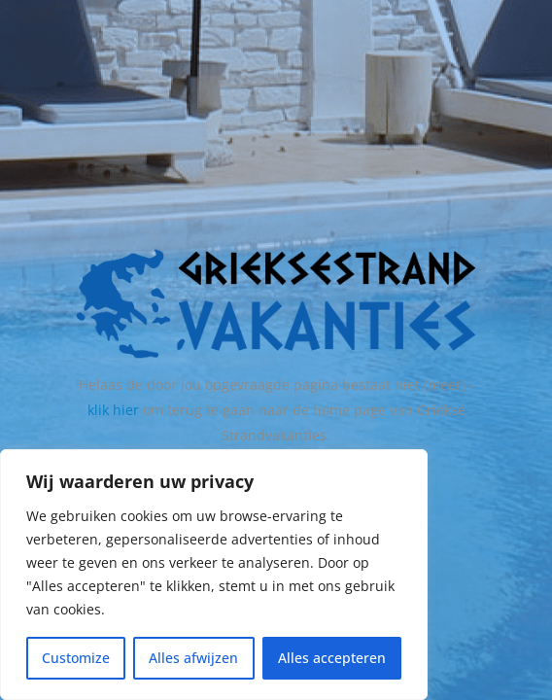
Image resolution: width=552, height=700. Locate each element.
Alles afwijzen (193, 657)
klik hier (113, 410)
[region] (214, 574)
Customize (76, 657)
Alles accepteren (332, 657)
